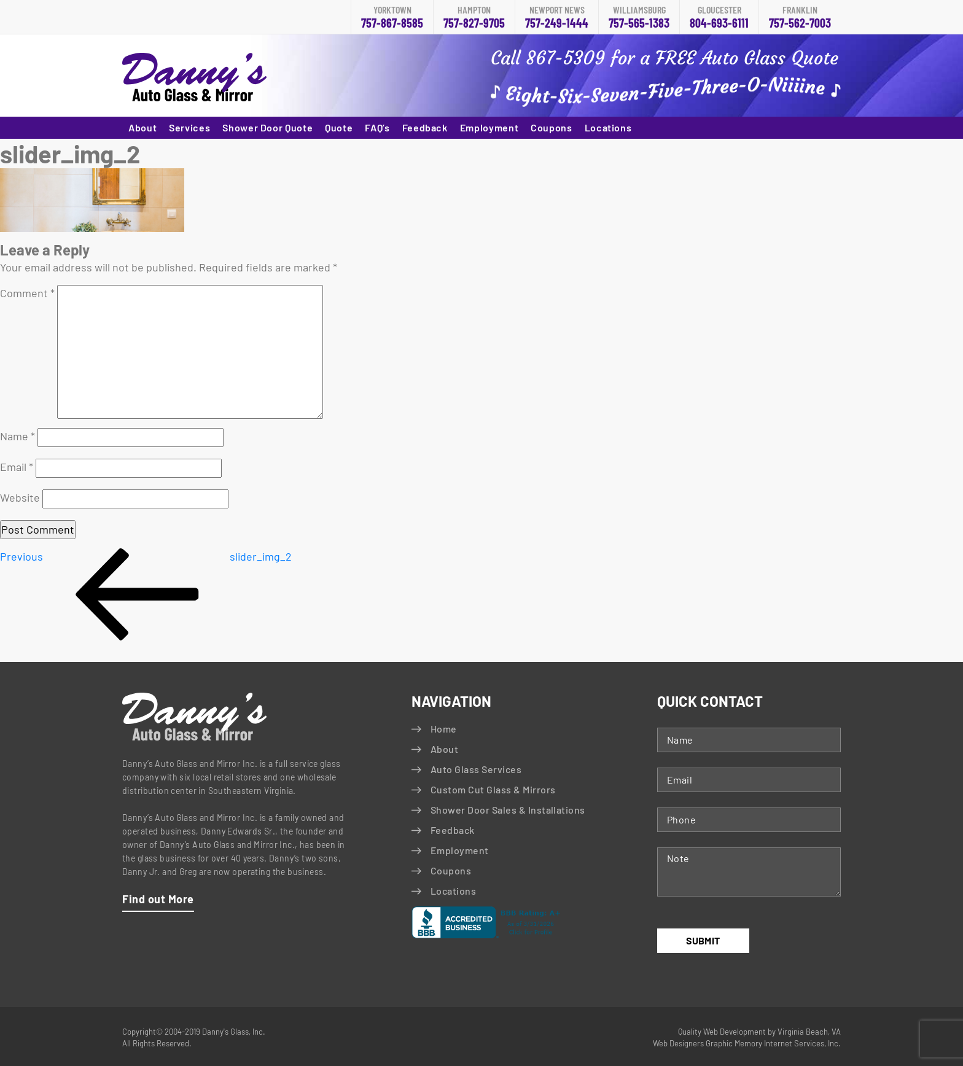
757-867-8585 (392, 17)
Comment (27, 293)
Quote (339, 127)
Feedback (425, 127)
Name (17, 436)
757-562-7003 (800, 17)
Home (444, 728)
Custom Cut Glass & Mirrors (493, 789)
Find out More (158, 899)
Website (20, 497)
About (142, 127)
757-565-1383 (639, 17)
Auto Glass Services (476, 769)
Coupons (551, 127)
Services (189, 127)
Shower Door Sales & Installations (508, 809)
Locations (608, 127)
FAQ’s (377, 127)
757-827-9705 (474, 17)
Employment (489, 127)
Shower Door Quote (267, 127)
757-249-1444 (556, 17)
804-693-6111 (719, 17)
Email (16, 466)
